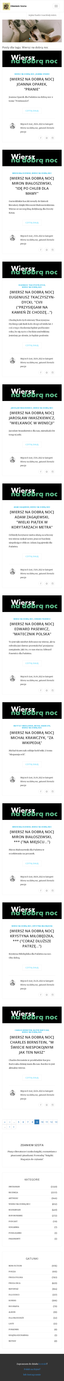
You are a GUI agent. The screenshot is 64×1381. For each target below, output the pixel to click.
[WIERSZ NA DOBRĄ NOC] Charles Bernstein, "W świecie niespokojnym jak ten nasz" (32, 1045)
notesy (12, 1341)
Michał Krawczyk (42, 726)
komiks (12, 1300)
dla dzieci (14, 1295)
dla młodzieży (16, 1318)
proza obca (14, 1283)
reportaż (13, 1289)
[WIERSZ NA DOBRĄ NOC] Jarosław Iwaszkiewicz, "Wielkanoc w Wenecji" (32, 417)
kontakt (43, 1364)
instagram (14, 1187)
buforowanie (16, 1215)
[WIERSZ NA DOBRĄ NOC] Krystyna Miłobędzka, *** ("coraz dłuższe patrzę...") (32, 938)
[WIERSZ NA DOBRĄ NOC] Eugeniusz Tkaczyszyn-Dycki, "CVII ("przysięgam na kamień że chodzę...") (32, 302)
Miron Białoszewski (21, 173)
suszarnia (14, 1227)
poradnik (14, 1329)
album (12, 1312)
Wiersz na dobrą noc (25, 74)
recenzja (13, 1192)
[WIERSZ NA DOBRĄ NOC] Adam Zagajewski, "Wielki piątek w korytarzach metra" (32, 519)
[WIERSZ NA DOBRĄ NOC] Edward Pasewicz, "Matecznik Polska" (32, 628)
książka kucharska (18, 1335)
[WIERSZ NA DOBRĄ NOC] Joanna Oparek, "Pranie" (32, 84)
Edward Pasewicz (42, 619)
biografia (14, 1306)
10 (42, 1122)
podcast (13, 1221)
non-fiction (15, 1266)
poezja (23, 132)
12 (51, 1122)
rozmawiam (15, 1210)
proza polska (16, 1277)
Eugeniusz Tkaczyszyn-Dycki (32, 285)
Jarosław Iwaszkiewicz (21, 408)
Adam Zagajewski (22, 507)
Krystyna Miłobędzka (42, 926)
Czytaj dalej (32, 111)
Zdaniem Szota (18, 6)
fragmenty (14, 1239)
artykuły (13, 1198)
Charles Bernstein (23, 1030)
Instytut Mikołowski (23, 726)
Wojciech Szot (26, 124)
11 (47, 1122)
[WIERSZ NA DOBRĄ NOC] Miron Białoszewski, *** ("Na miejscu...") (32, 836)
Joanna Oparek (42, 74)
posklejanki (15, 1233)
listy (11, 1324)
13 (56, 1122)
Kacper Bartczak (41, 1030)
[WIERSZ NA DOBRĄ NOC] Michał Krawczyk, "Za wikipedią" (32, 737)
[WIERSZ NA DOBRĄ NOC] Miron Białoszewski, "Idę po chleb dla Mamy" (32, 186)
